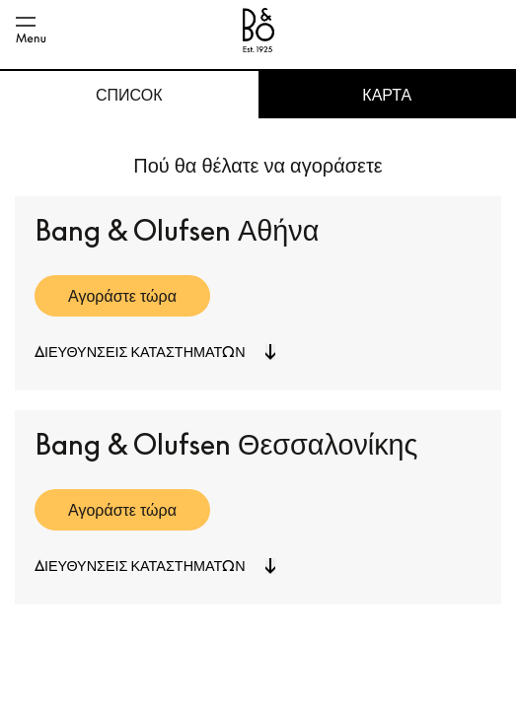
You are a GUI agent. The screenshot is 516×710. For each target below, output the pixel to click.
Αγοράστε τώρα (122, 296)
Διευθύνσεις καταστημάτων (140, 351)
